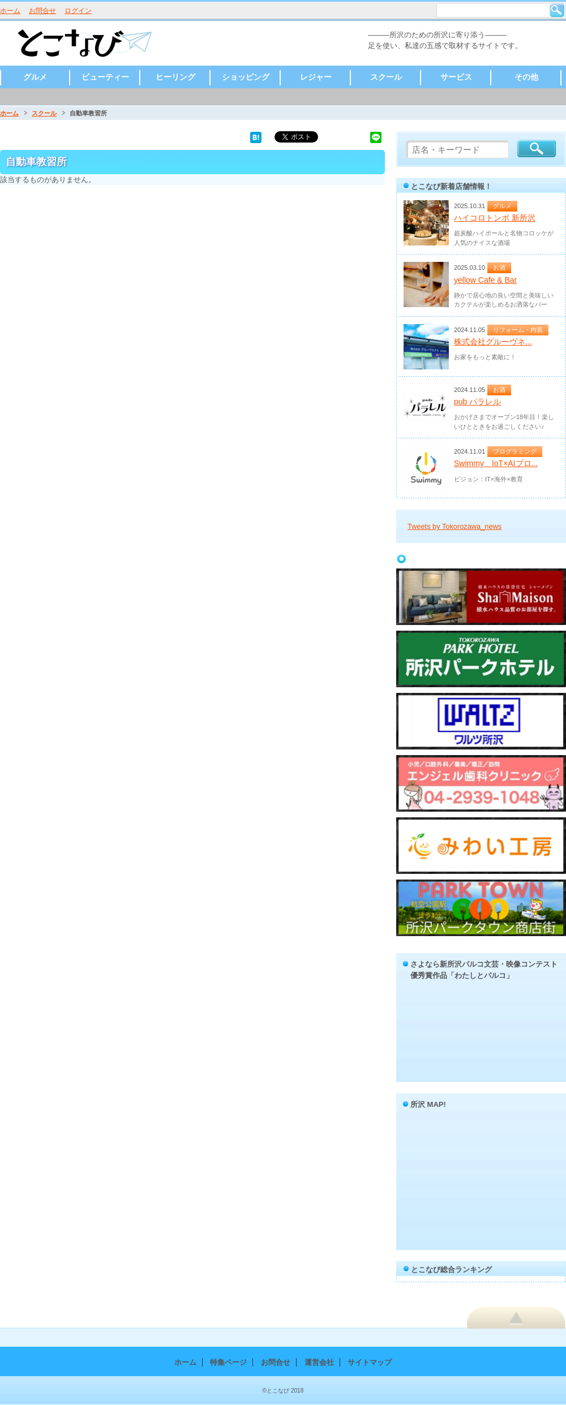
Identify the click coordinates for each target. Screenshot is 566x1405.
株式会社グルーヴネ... (493, 341)
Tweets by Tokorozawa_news (454, 526)
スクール (386, 76)
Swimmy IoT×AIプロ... (496, 463)
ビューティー (105, 76)
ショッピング (245, 76)
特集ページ (228, 1362)
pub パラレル (477, 401)
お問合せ (42, 10)
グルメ (35, 76)
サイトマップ (370, 1362)
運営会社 (319, 1362)
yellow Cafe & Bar (485, 280)
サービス (456, 76)
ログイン (78, 10)
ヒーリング (175, 76)
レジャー (316, 76)
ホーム (10, 10)
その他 (526, 76)
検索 (557, 10)
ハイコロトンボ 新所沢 (494, 217)
